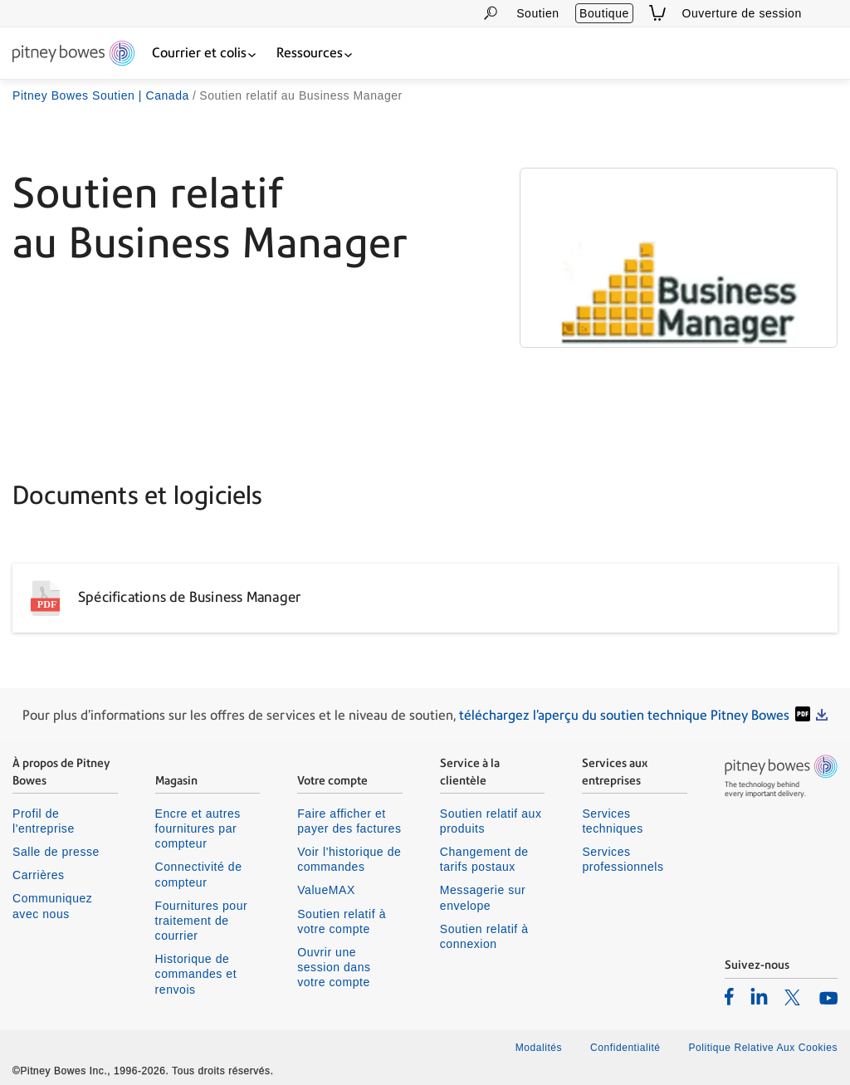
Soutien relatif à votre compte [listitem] (341, 921)
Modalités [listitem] (538, 1047)
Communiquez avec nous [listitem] (52, 906)
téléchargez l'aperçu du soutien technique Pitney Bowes (624, 715)
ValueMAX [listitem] (326, 890)
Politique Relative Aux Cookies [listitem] (763, 1047)
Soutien (537, 13)
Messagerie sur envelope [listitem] (483, 897)
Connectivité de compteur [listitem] (198, 874)
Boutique (604, 13)
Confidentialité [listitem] (626, 1047)
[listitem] (729, 996)
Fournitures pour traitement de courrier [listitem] (201, 920)
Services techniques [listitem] (612, 821)
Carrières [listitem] (38, 875)
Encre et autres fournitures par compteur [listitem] (198, 828)
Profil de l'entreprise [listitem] (43, 821)
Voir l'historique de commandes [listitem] (349, 859)
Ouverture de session (742, 13)
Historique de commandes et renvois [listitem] (196, 973)
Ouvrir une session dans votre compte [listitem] (333, 967)
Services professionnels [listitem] (622, 859)
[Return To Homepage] (73, 54)
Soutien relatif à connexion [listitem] (484, 936)
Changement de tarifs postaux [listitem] (484, 859)
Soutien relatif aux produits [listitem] (491, 821)
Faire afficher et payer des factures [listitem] (349, 821)
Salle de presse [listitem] (56, 851)
